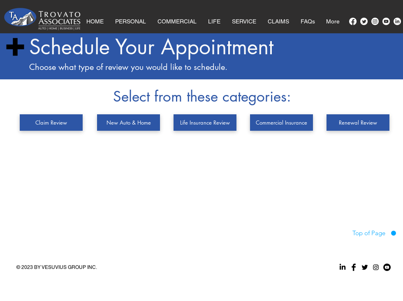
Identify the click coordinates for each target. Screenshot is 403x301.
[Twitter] (364, 21)
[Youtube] (386, 21)
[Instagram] (375, 21)
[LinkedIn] (397, 21)
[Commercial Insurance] (281, 122)
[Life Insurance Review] (205, 122)
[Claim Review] (51, 122)
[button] (278, 18)
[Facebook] (353, 21)
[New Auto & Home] (128, 122)
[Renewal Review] (358, 122)
